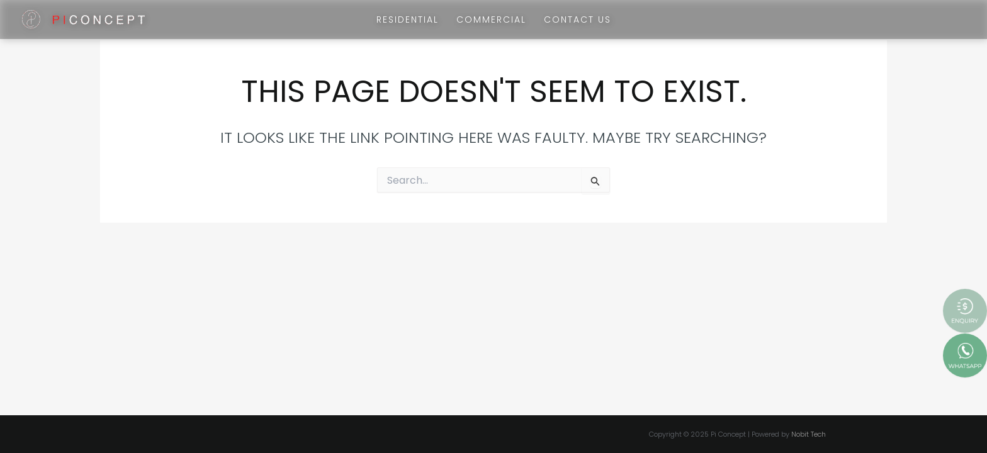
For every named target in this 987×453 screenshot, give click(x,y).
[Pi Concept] (83, 18)
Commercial (491, 19)
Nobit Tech (808, 434)
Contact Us (577, 19)
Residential (407, 19)
